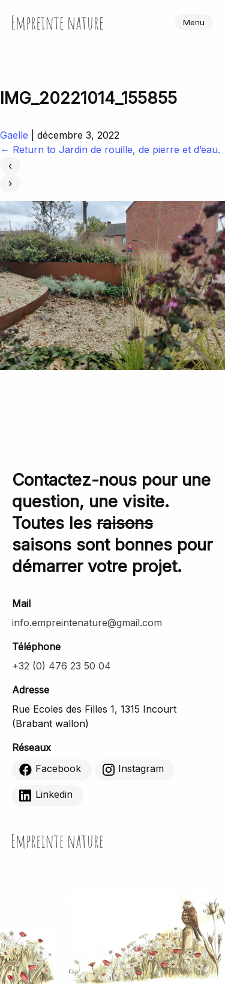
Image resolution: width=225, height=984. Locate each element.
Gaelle (14, 135)
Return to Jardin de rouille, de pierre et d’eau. (110, 149)
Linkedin (46, 794)
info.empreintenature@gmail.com (87, 623)
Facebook (50, 769)
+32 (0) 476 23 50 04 (61, 666)
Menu (194, 22)
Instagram (133, 769)
